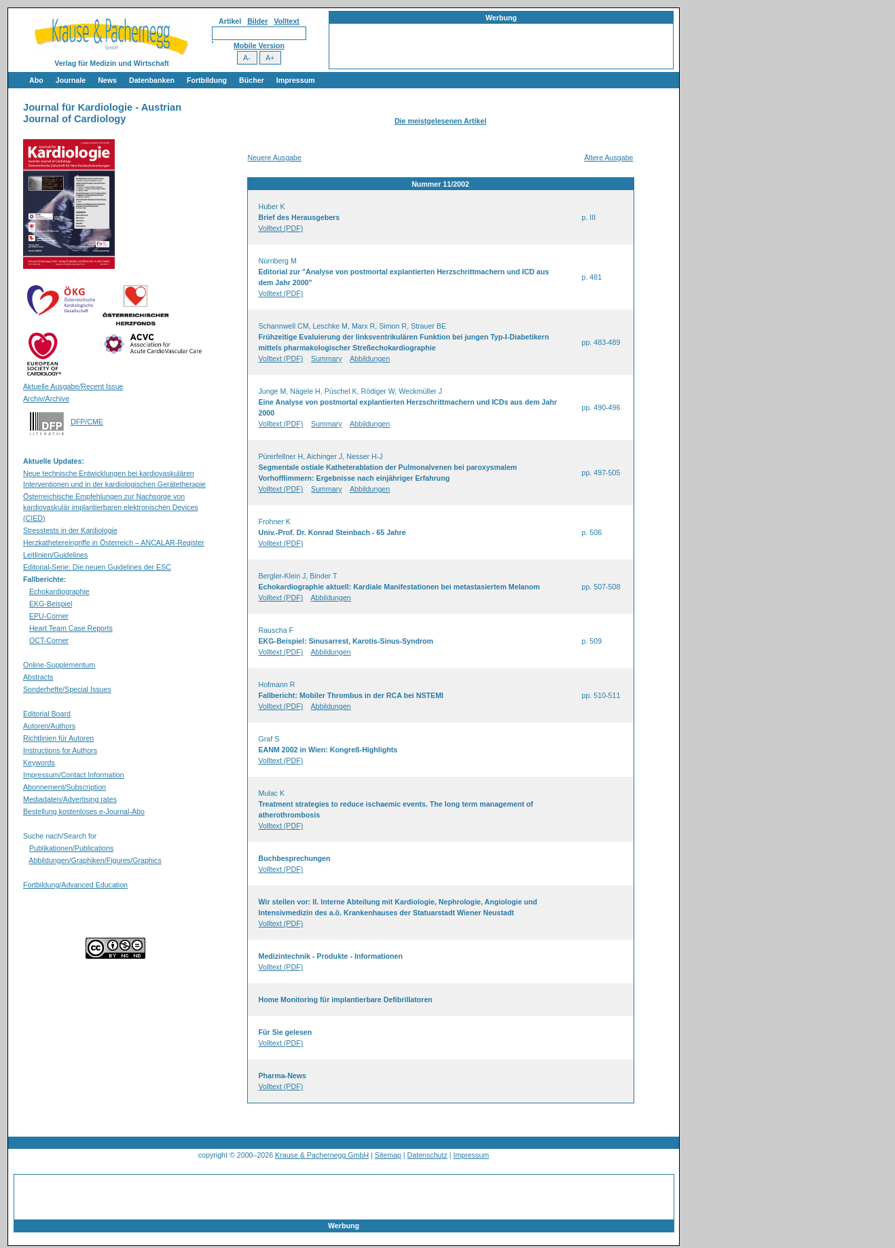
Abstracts (38, 677)
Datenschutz (427, 1155)
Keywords (39, 762)
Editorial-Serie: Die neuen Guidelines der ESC (97, 567)
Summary (326, 358)
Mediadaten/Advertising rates (70, 799)
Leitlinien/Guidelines (55, 555)
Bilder (257, 21)
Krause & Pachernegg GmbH (322, 1155)
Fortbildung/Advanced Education (75, 885)
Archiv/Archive (46, 398)
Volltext (286, 21)
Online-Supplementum (59, 665)
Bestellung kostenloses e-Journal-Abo (84, 811)
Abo (36, 80)
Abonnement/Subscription (64, 787)
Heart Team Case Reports (71, 628)
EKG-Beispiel (50, 604)
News (107, 80)
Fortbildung (207, 80)
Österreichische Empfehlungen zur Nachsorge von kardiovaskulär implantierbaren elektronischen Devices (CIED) (110, 507)
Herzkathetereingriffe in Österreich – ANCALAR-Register (113, 542)
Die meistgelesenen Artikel (440, 121)
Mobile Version (259, 45)
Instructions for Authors (60, 750)
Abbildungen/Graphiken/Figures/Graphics (95, 860)
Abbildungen (370, 358)
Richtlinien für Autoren (58, 738)
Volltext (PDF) (281, 228)
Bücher (251, 80)
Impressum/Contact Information (73, 775)
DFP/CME (87, 422)
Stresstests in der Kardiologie (70, 530)
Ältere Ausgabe (608, 157)
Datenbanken (152, 80)
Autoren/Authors (49, 726)
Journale (71, 80)
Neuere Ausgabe (275, 157)
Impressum (295, 80)
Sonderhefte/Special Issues (67, 689)
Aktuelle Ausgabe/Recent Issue (73, 386)
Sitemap (388, 1155)
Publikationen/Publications (71, 848)
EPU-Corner (49, 616)
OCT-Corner (49, 640)
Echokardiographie (59, 591)
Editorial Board (47, 714)
